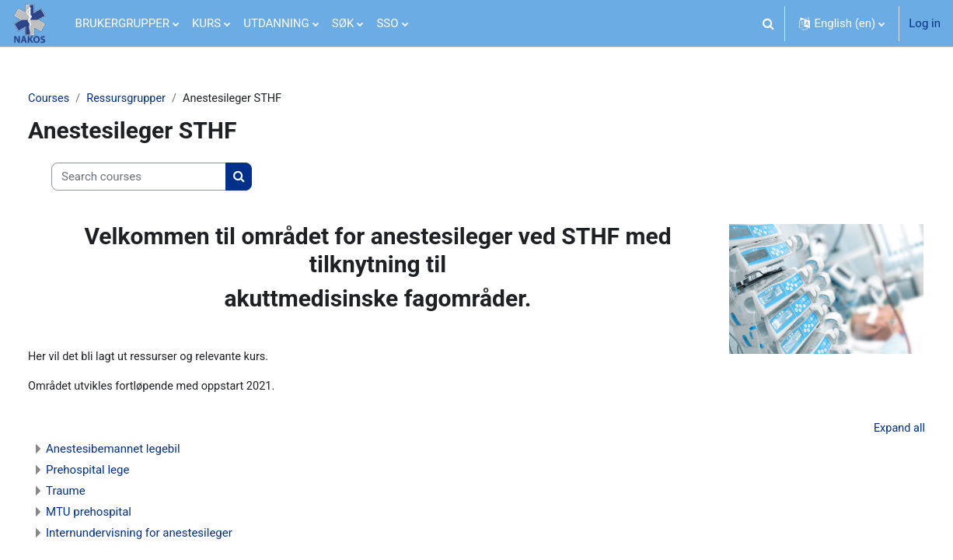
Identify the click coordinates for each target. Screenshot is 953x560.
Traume (93, 494)
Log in (925, 23)
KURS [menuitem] (206, 23)
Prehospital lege (114, 473)
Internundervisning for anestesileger (166, 536)
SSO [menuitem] (387, 23)
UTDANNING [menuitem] (276, 23)
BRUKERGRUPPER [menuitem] (122, 23)
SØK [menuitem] (343, 23)
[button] (768, 23)
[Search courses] (166, 177)
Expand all (871, 431)
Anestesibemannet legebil (140, 452)
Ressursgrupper (156, 99)
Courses (76, 99)
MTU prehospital (116, 515)
